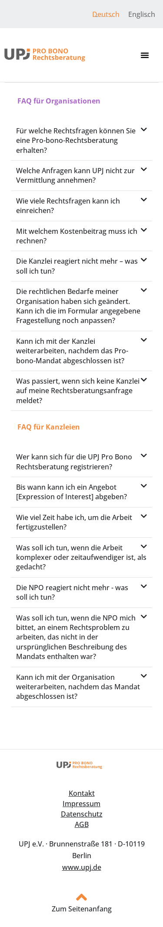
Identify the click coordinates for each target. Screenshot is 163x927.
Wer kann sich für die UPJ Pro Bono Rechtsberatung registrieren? (74, 461)
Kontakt (82, 793)
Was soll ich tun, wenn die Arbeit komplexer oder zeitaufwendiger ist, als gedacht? (81, 557)
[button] (144, 54)
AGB (82, 824)
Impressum (81, 803)
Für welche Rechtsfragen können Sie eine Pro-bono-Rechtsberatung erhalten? (76, 140)
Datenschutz (82, 814)
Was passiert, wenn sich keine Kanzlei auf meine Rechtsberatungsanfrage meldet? (78, 390)
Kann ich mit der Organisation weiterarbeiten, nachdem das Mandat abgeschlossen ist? (78, 686)
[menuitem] (106, 14)
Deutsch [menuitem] (106, 14)
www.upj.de (81, 867)
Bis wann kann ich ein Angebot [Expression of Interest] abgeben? (71, 491)
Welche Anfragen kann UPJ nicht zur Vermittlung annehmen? (75, 175)
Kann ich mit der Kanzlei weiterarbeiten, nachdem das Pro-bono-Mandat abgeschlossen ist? (72, 350)
